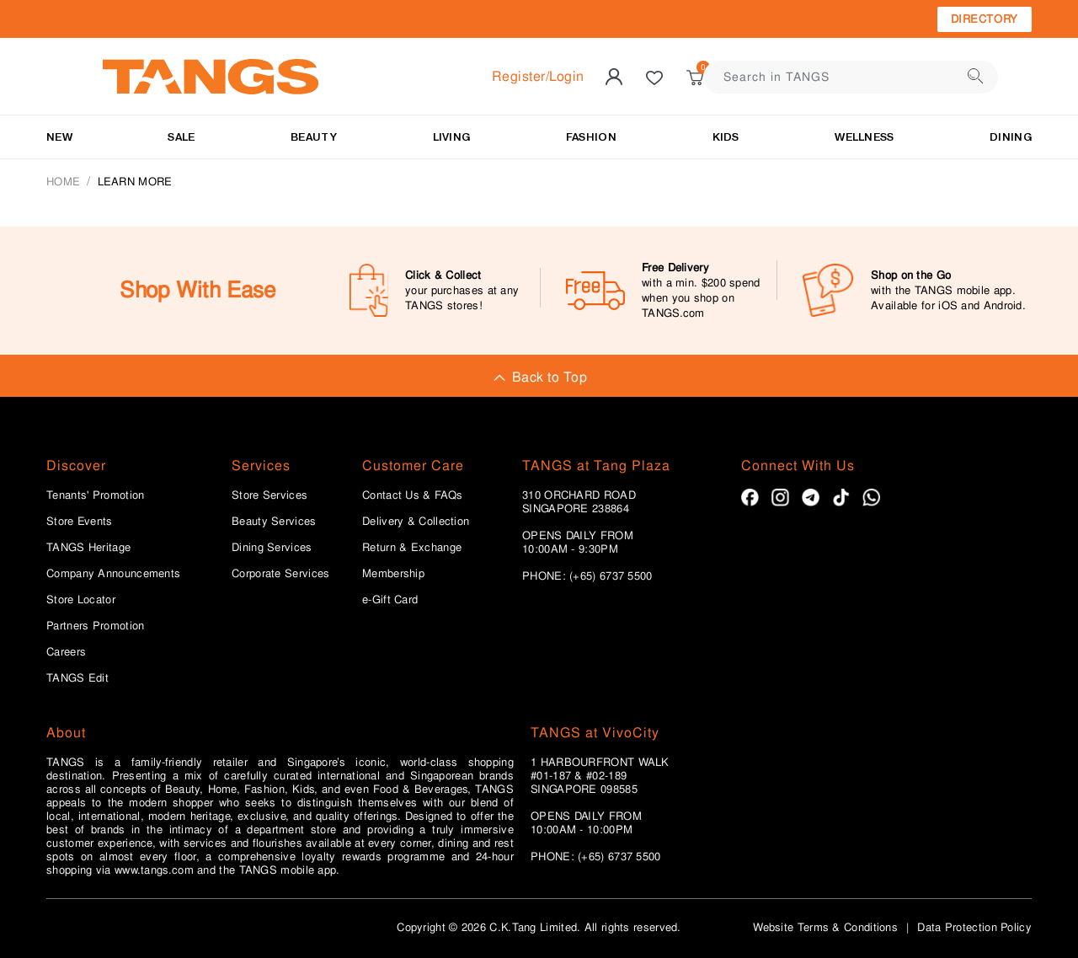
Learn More (135, 181)
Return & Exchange (412, 547)
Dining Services (272, 547)
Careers (66, 652)
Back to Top (539, 377)
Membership (393, 574)
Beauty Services (274, 521)
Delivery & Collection (415, 521)
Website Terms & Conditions (825, 927)
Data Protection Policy (974, 927)
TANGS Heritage (88, 547)
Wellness (864, 137)
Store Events (79, 521)
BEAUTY (314, 137)
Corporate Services (280, 574)
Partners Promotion (95, 626)
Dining (1011, 137)
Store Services (269, 495)
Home (63, 181)
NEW (59, 137)
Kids (725, 137)
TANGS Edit (77, 678)
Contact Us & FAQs (412, 495)
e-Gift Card (390, 600)
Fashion (591, 137)
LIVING (452, 137)
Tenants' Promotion (95, 495)
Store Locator (80, 600)
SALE (181, 137)
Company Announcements (113, 574)
